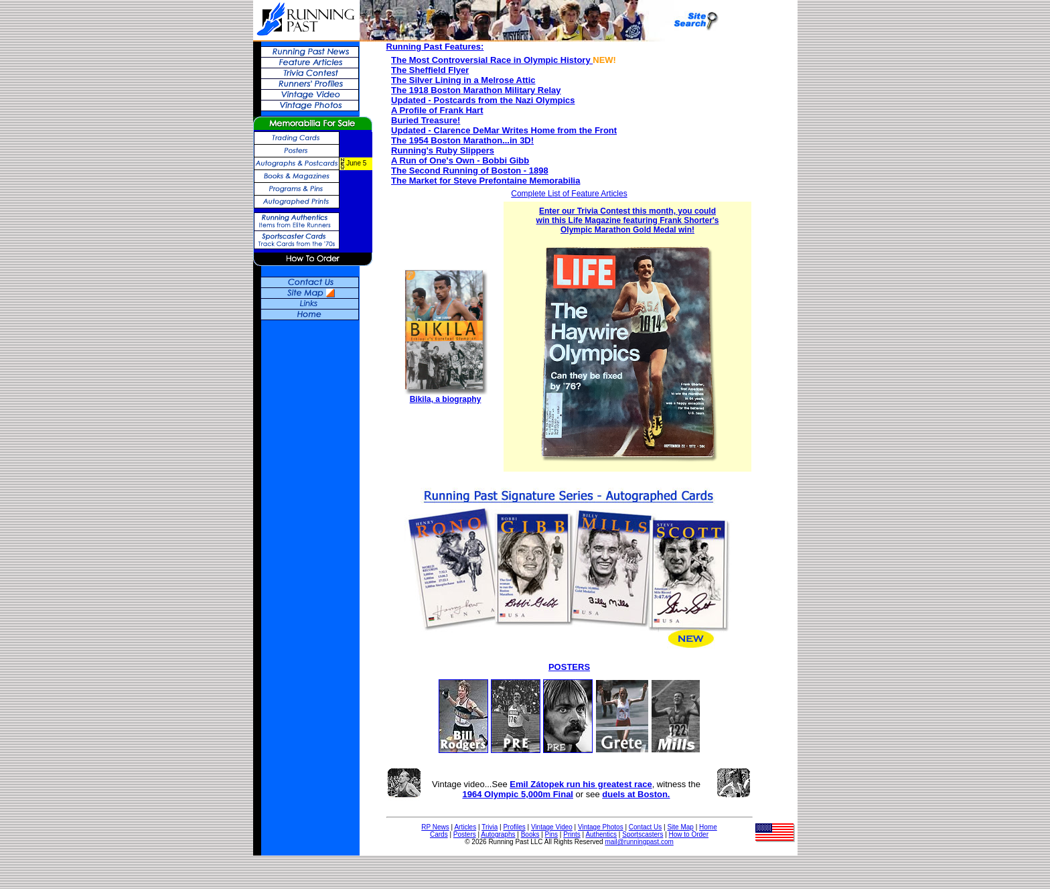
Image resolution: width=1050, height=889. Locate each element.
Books (530, 834)
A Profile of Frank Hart (437, 110)
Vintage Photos (600, 827)
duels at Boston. (636, 794)
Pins (551, 834)
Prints (572, 834)
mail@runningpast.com (639, 841)
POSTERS (569, 667)
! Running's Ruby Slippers (462, 145)
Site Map (680, 827)
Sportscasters (642, 834)
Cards (439, 834)
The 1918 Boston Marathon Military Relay (476, 90)
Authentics (601, 834)
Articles (465, 827)
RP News (435, 827)
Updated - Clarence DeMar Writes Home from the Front (504, 130)
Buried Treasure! (425, 120)
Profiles (514, 827)
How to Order (688, 834)
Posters (464, 834)
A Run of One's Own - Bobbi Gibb (460, 160)
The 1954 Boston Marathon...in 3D (461, 140)
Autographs (498, 834)
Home (708, 827)
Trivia (489, 827)
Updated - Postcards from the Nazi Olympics (483, 100)
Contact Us (645, 827)
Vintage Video (552, 827)
